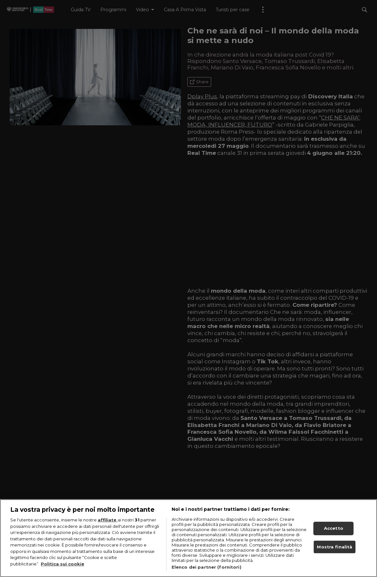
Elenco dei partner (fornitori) (206, 567)
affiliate (108, 519)
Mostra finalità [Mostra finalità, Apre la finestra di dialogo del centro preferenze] (334, 546)
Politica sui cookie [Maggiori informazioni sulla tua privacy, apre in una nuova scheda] (62, 563)
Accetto (333, 528)
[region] (188, 538)
